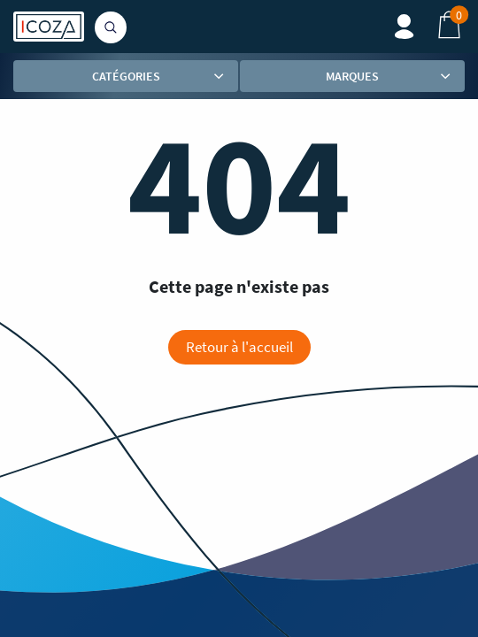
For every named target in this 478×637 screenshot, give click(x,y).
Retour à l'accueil (239, 347)
